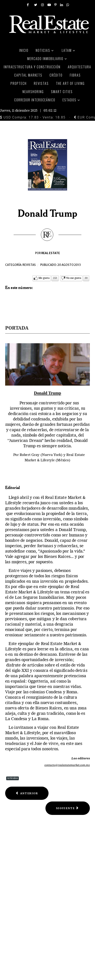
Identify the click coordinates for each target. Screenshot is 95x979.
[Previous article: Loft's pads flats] (27, 793)
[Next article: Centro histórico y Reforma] (67, 808)
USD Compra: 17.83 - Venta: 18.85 (32, 117)
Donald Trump (47, 393)
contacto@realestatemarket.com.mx (67, 765)
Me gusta (44, 278)
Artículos (12, 778)
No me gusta (73, 278)
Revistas (29, 265)
